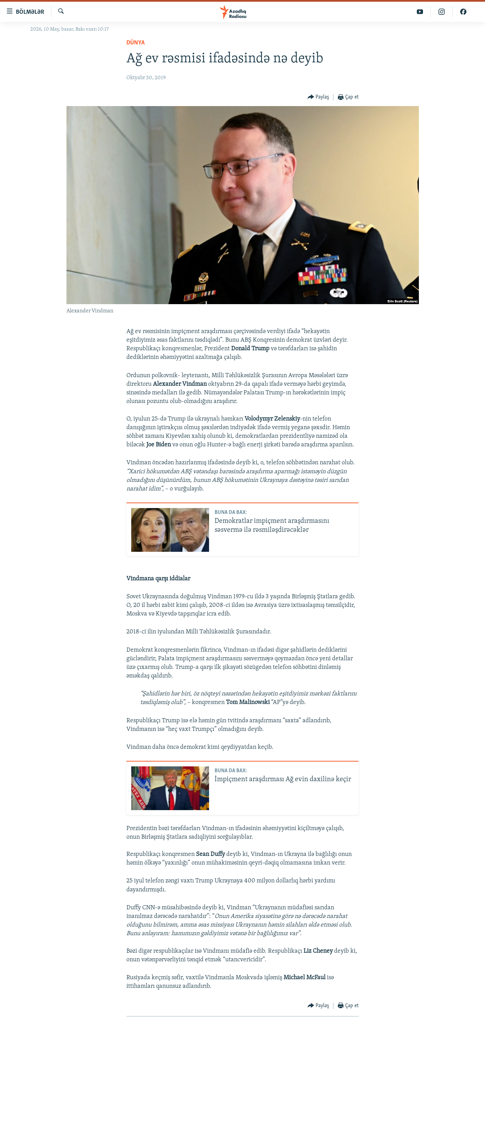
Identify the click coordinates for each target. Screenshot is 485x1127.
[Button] (318, 97)
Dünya (135, 43)
